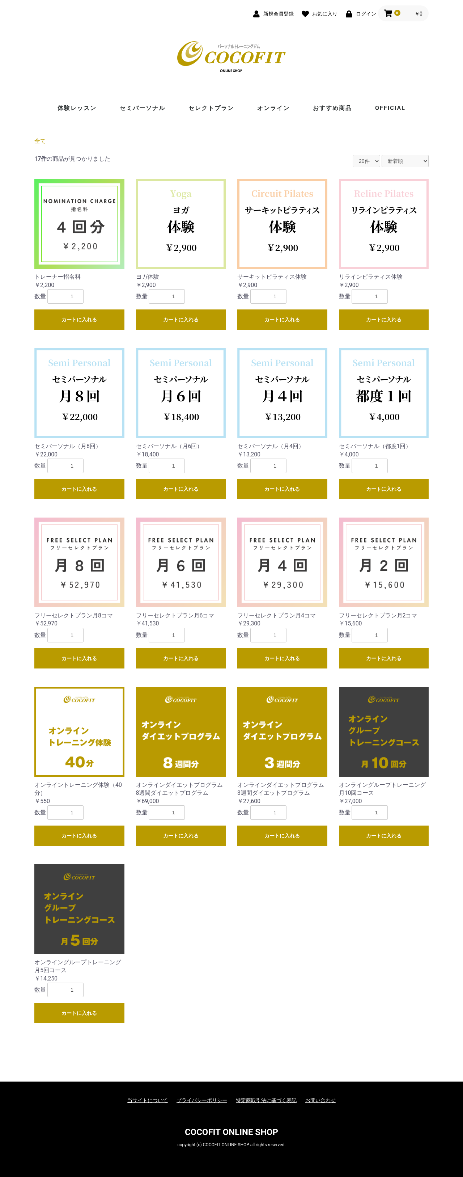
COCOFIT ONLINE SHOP (231, 1132)
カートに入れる (79, 319)
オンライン (273, 108)
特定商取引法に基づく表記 (266, 1100)
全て (40, 141)
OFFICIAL (390, 108)
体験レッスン (77, 108)
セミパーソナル (142, 108)
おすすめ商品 (332, 108)
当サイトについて (147, 1100)
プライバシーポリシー (202, 1100)
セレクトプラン (211, 108)
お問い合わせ (320, 1100)
